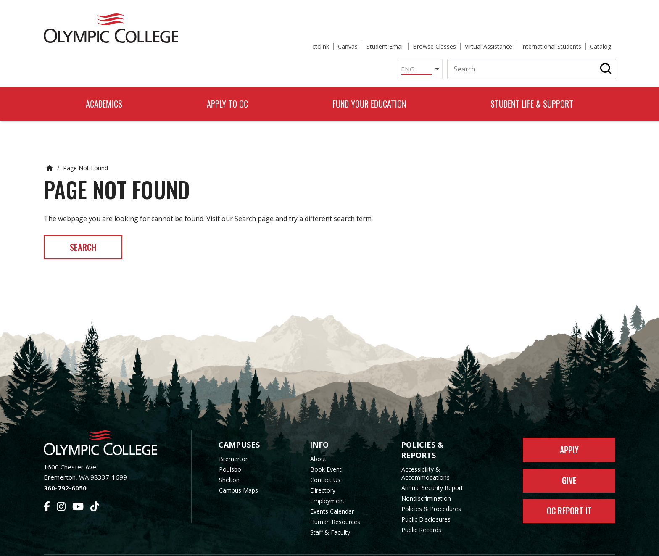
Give (569, 460)
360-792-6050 (65, 465)
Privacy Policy (397, 544)
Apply (569, 428)
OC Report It (569, 492)
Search (87, 224)
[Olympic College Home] (109, 420)
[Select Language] (333, 39)
